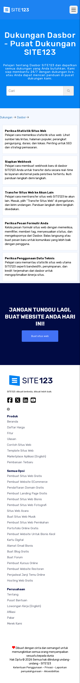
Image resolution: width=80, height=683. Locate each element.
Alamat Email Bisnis (20, 545)
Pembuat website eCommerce (27, 482)
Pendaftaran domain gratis (25, 487)
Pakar (10, 617)
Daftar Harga (16, 427)
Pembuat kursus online (22, 563)
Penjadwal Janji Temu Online (26, 574)
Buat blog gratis (18, 551)
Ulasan (11, 439)
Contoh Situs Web (19, 445)
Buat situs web (40, 336)
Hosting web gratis (20, 580)
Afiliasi (11, 612)
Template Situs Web (20, 450)
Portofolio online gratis (22, 528)
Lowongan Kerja (24, 606)
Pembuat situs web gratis (24, 476)
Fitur (10, 433)
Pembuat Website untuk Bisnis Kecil (31, 534)
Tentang (12, 594)
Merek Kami (14, 623)
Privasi (49, 667)
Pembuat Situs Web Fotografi (26, 505)
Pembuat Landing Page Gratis (27, 493)
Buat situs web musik (21, 516)
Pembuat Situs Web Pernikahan (28, 522)
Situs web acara (18, 511)
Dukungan (6, 117)
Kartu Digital (15, 540)
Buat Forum (15, 557)
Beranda (12, 421)
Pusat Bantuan (17, 600)
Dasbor (21, 117)
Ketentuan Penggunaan (27, 667)
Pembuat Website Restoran (25, 569)
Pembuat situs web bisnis (24, 499)
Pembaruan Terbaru (20, 462)
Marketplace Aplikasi (26, 456)
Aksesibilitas (51, 671)
